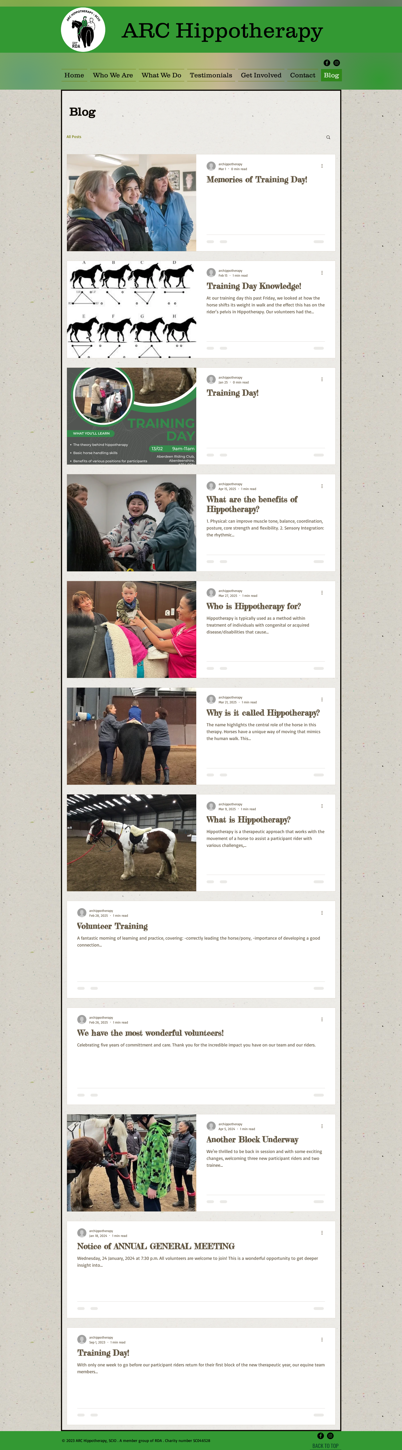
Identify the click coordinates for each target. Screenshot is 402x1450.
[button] (261, 75)
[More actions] (324, 166)
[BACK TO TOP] (325, 1445)
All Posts (74, 136)
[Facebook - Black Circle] (327, 63)
